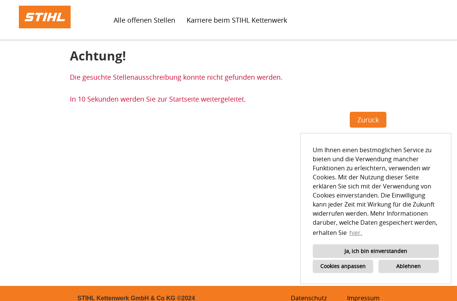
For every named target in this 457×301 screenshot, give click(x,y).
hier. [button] (355, 232)
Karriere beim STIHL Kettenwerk (237, 20)
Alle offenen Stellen (144, 20)
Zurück (368, 119)
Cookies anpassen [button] (343, 266)
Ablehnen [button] (408, 266)
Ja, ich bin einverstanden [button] (375, 251)
